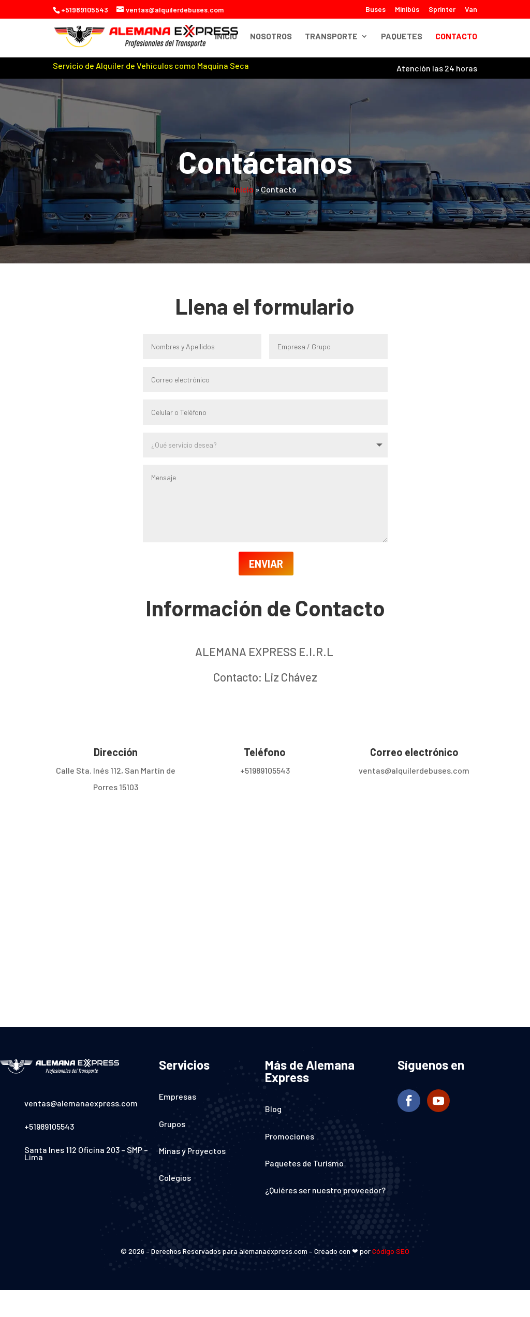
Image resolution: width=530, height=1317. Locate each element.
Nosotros (271, 37)
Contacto (456, 37)
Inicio (226, 37)
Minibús (407, 9)
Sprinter (442, 9)
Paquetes (401, 37)
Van (471, 9)
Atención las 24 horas (436, 68)
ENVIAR (266, 563)
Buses (375, 9)
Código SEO (390, 1251)
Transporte (331, 37)
